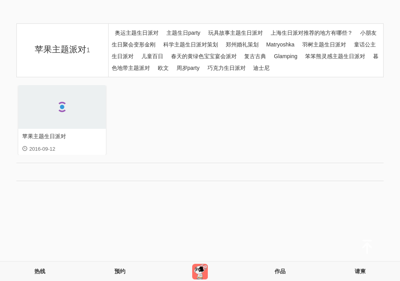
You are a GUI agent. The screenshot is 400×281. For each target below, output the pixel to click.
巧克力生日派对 (226, 68)
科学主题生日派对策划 (190, 44)
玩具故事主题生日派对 (235, 33)
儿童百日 (152, 56)
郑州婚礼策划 (242, 44)
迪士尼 (261, 68)
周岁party (188, 68)
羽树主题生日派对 (324, 44)
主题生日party (183, 33)
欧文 (163, 68)
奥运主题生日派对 (137, 33)
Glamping (285, 56)
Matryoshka (280, 44)
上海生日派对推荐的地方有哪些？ (312, 33)
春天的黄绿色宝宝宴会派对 (204, 56)
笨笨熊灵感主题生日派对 (335, 56)
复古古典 (255, 56)
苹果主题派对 (62, 49)
